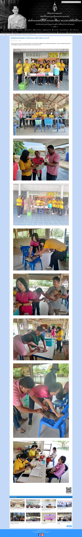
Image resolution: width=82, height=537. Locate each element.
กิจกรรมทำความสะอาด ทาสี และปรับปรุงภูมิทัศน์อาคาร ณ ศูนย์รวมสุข (17, 523)
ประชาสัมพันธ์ (12, 30)
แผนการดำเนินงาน (37, 30)
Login (79, 32)
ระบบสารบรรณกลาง (61, 32)
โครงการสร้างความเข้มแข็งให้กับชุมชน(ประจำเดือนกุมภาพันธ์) (49, 523)
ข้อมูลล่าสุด (5, 34)
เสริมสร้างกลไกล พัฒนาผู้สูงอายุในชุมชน (32, 508)
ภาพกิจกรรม (10, 34)
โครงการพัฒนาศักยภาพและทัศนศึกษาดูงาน (17, 508)
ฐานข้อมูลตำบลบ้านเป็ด (71, 32)
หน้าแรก (5, 30)
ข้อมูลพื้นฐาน (20, 30)
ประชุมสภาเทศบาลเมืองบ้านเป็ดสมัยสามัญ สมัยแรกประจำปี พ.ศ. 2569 (48, 509)
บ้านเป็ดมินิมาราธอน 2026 (61, 508)
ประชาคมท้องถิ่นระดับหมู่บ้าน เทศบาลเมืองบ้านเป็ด (64, 523)
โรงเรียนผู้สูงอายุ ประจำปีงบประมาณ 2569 (33, 522)
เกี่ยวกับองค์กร (28, 30)
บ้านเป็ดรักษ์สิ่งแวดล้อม (6, 32)
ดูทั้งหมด (69, 526)
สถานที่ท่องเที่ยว (15, 32)
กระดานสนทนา (55, 30)
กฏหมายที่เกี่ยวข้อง (64, 30)
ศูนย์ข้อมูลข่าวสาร (47, 30)
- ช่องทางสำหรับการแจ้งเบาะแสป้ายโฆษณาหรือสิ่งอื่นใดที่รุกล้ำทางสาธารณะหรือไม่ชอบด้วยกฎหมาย (38, 32)
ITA (71, 30)
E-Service (76, 30)
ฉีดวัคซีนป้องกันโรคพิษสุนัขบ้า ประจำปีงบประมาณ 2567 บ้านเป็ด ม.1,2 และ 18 (24, 34)
